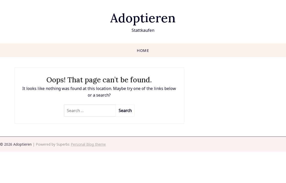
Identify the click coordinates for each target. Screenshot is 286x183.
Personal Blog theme (88, 144)
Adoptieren (143, 18)
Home (143, 50)
